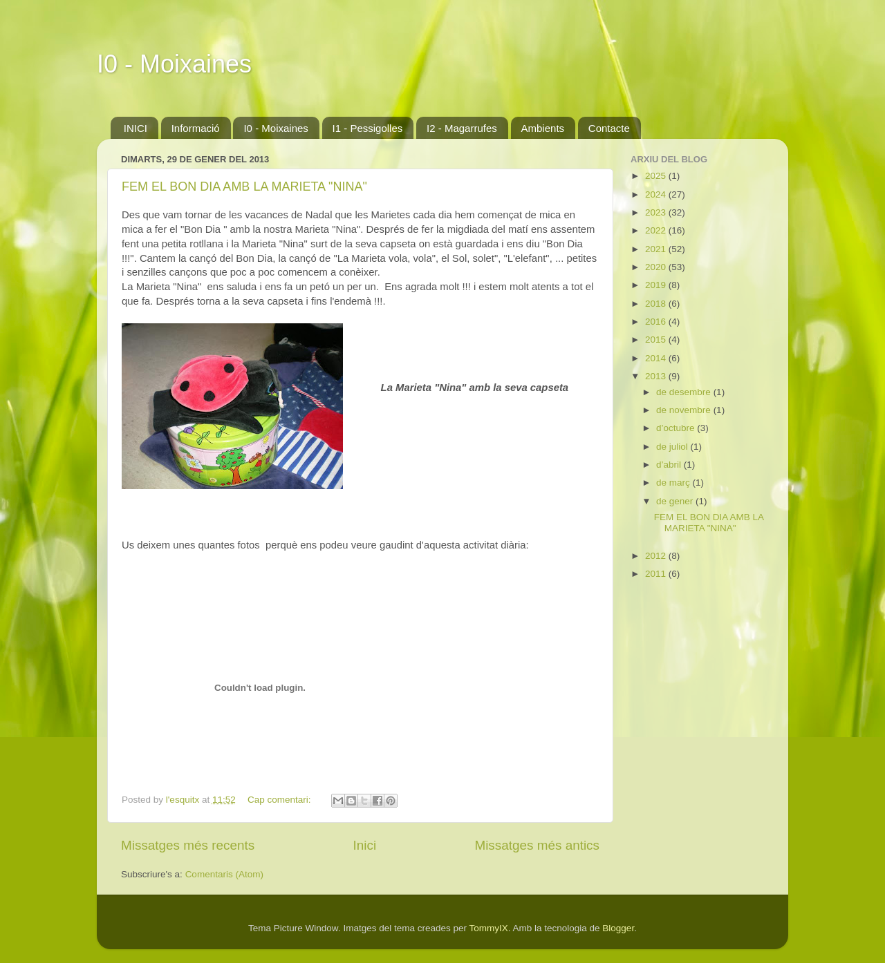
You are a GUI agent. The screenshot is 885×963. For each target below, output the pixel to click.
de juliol (673, 446)
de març (674, 482)
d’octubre (676, 428)
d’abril (670, 464)
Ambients (543, 128)
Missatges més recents (187, 845)
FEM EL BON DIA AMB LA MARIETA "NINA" (244, 186)
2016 (657, 321)
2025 (657, 176)
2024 (657, 194)
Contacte (609, 128)
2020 (657, 267)
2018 (657, 303)
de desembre (685, 392)
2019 (657, 285)
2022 (657, 230)
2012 (657, 556)
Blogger (618, 928)
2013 (657, 376)
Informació (195, 128)
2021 (657, 249)
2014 (657, 358)
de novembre (685, 410)
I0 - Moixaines (174, 64)
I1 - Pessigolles (368, 128)
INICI (135, 128)
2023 (657, 212)
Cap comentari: (280, 799)
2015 (657, 339)
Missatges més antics (536, 845)
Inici (365, 845)
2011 (657, 574)
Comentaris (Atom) (224, 874)
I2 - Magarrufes (462, 128)
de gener (676, 501)
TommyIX (488, 928)
